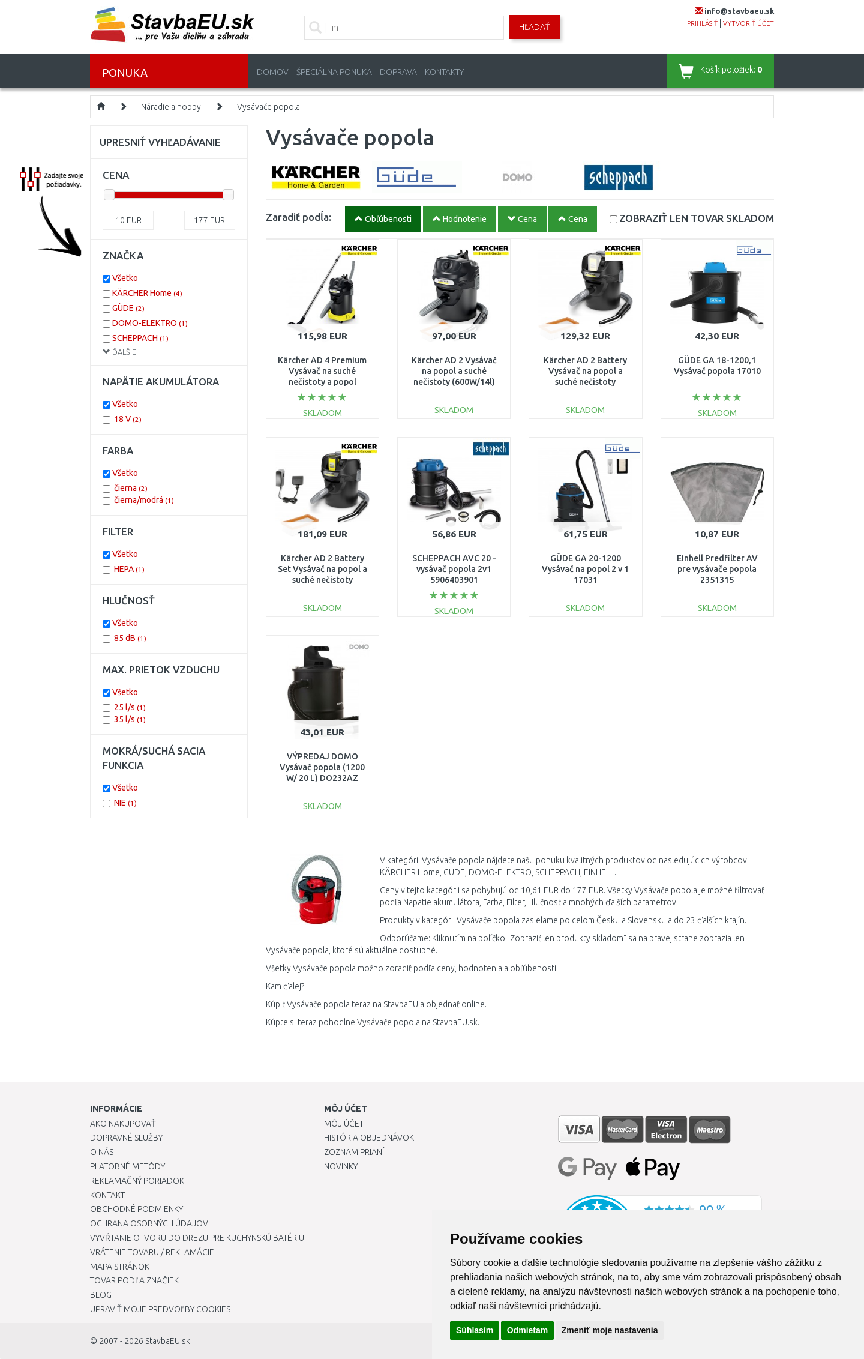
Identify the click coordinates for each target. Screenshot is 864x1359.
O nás (101, 1152)
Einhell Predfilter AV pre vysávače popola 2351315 (717, 569)
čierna (131, 488)
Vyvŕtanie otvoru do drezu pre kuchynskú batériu (197, 1238)
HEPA (129, 569)
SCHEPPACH (140, 338)
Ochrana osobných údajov (149, 1223)
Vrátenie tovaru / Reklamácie (152, 1252)
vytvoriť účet (748, 23)
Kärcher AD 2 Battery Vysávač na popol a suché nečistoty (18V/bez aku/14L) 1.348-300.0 (585, 382)
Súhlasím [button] (474, 1330)
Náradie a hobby (171, 107)
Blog (101, 1295)
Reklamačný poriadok (137, 1181)
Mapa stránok (119, 1266)
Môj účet (344, 1123)
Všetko (125, 278)
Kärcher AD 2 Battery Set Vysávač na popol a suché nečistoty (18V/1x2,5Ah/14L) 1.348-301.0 (322, 580)
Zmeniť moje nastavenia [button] (610, 1330)
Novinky (341, 1166)
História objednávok (369, 1137)
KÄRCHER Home (147, 293)
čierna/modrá (144, 500)
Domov (273, 72)
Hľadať (534, 27)
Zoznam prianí (354, 1152)
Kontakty (444, 72)
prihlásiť (702, 23)
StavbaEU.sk (167, 1341)
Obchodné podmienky (136, 1209)
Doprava (398, 72)
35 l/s (130, 719)
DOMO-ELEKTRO (150, 323)
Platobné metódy (127, 1166)
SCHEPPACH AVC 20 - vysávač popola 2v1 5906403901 (454, 569)
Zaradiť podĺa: (298, 217)
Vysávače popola (268, 107)
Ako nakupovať (123, 1123)
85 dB (130, 638)
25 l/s (130, 707)
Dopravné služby (126, 1137)
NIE (125, 802)
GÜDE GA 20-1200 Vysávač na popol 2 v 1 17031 (585, 569)
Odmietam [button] (527, 1330)
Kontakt (107, 1195)
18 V (128, 419)
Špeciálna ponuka (334, 72)
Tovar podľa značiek (134, 1280)
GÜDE (128, 308)
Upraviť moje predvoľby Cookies (160, 1309)
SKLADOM (696, 218)
